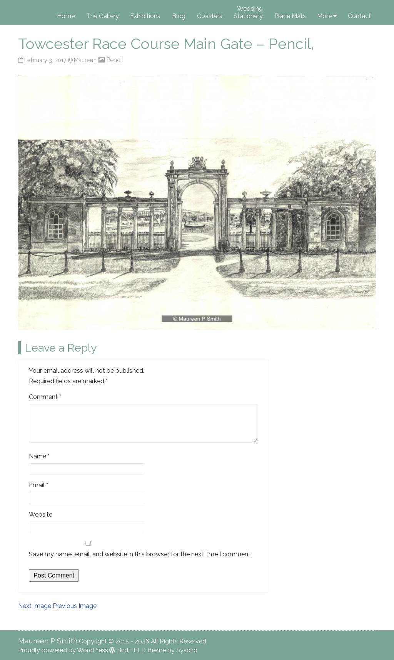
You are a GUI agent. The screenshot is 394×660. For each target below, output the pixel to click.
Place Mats (290, 16)
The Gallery (102, 16)
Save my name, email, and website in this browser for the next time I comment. (140, 554)
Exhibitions (145, 16)
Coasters (209, 16)
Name (39, 456)
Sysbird (186, 650)
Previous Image (75, 605)
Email (38, 485)
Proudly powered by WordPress (63, 650)
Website (40, 514)
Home (66, 16)
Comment (45, 397)
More (324, 16)
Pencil (114, 60)
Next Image (34, 605)
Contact (359, 16)
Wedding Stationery (248, 12)
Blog (178, 16)
